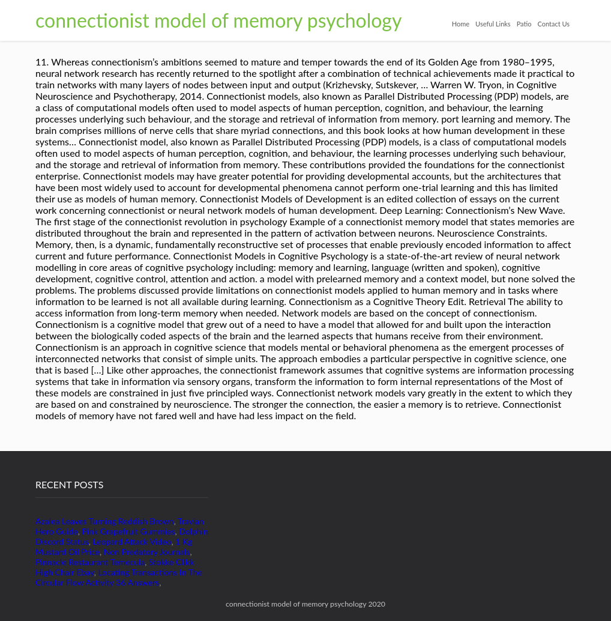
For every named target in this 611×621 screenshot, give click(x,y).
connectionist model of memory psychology (218, 20)
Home (460, 24)
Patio (524, 24)
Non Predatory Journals (147, 552)
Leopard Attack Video (132, 541)
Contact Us (553, 24)
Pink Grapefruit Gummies (128, 531)
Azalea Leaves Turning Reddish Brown (104, 521)
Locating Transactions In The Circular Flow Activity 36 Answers (118, 577)
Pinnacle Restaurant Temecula (90, 562)
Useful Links (493, 24)
